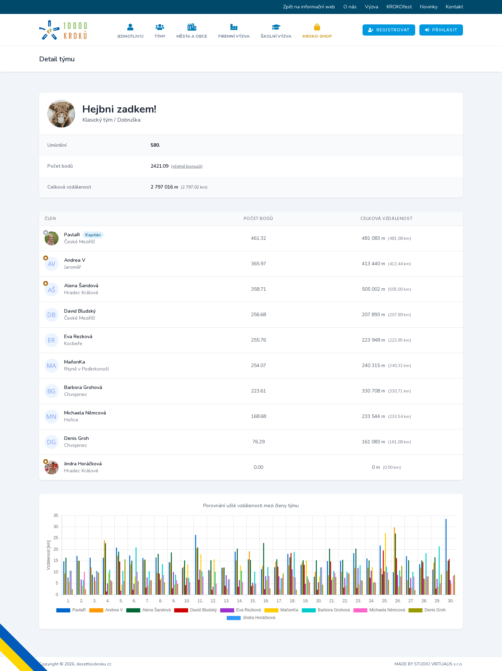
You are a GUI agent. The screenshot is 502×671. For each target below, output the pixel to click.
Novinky (429, 6)
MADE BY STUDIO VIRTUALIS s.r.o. (429, 664)
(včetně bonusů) (187, 166)
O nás (350, 6)
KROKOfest (399, 6)
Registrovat (389, 30)
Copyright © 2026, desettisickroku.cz (75, 664)
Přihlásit (441, 30)
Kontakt (454, 6)
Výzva (371, 6)
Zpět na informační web (309, 6)
